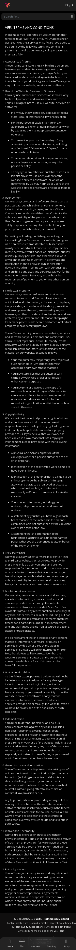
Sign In (69, 5)
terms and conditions (59, 926)
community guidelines (27, 926)
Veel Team (59, 930)
